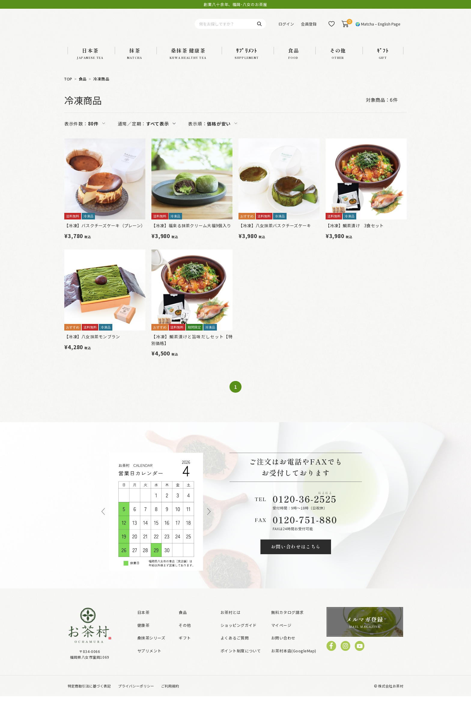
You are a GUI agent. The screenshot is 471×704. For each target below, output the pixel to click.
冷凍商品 (101, 86)
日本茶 (143, 620)
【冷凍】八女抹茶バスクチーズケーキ (275, 233)
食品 (83, 86)
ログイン (286, 28)
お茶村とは (230, 620)
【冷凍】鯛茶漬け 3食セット (355, 233)
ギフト (185, 646)
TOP (68, 86)
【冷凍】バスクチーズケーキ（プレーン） (104, 233)
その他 (185, 633)
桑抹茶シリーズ (151, 646)
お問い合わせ (283, 646)
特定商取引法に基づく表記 (89, 693)
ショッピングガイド (238, 633)
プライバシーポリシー (136, 693)
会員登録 (309, 28)
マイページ (281, 633)
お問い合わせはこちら (296, 554)
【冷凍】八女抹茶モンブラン (92, 344)
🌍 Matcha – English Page (377, 28)
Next (209, 519)
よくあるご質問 (234, 646)
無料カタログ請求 (287, 620)
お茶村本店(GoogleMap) (293, 658)
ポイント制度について (240, 658)
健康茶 (143, 633)
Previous (103, 519)
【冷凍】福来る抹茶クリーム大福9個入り (191, 233)
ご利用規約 (170, 693)
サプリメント (149, 658)
